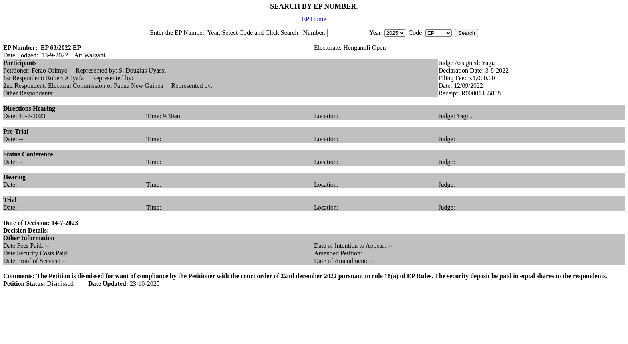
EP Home (314, 19)
